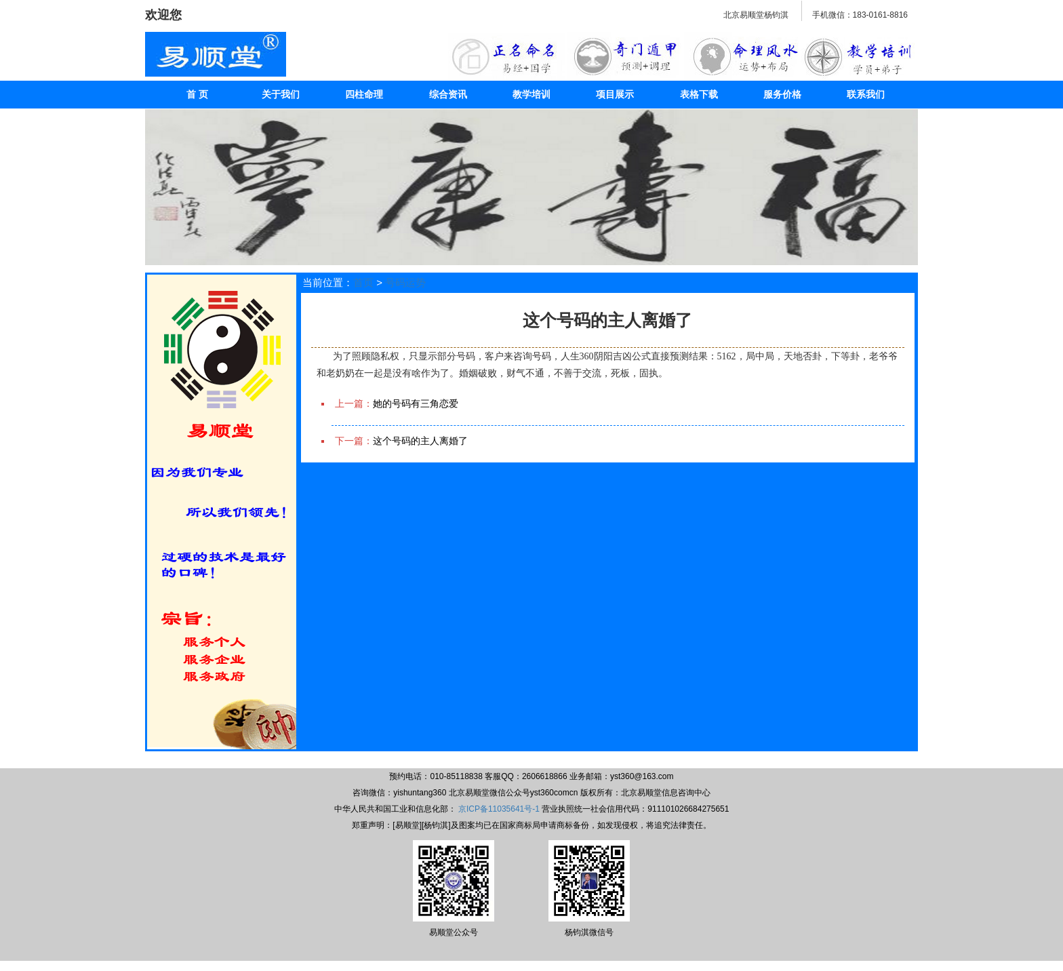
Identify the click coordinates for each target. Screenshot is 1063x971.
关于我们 (281, 94)
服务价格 (782, 94)
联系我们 (866, 94)
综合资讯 (448, 94)
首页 (363, 282)
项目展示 (615, 94)
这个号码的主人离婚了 (420, 440)
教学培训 (531, 94)
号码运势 (405, 282)
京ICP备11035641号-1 (499, 809)
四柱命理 (364, 94)
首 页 (197, 94)
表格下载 (699, 94)
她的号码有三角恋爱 (415, 403)
